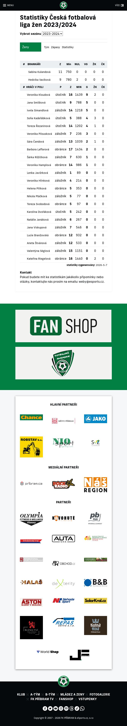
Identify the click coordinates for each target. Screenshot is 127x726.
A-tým (35, 694)
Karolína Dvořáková (39, 212)
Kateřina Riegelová (38, 258)
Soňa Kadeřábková (38, 118)
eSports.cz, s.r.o (85, 717)
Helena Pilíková (36, 188)
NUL (77, 64)
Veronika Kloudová (38, 95)
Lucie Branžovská (38, 235)
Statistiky (68, 47)
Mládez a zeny (72, 694)
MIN (78, 87)
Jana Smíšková (36, 102)
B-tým (50, 694)
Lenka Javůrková (37, 173)
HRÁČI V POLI (34, 87)
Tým (46, 47)
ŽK (94, 64)
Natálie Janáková (38, 219)
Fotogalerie (100, 694)
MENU (10, 5)
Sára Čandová (35, 141)
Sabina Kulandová (39, 72)
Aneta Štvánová (37, 243)
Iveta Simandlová (37, 110)
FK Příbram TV (42, 699)
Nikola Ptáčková (37, 196)
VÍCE (117, 5)
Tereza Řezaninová (38, 126)
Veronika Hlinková (38, 180)
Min (68, 64)
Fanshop (66, 699)
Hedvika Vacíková (39, 79)
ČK (103, 64)
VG (86, 64)
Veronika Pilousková (39, 134)
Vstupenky (88, 699)
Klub (21, 694)
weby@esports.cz (91, 281)
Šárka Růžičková (37, 157)
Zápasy (55, 47)
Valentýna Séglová (38, 251)
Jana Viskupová (37, 227)
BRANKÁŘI (34, 64)
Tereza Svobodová (38, 204)
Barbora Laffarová (38, 149)
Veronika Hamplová (39, 165)
